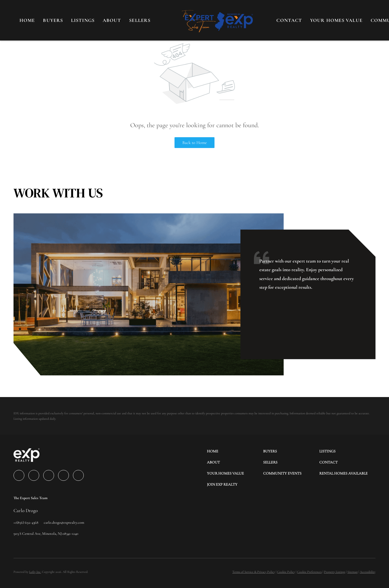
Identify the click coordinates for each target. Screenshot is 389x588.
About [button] (112, 20)
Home (27, 20)
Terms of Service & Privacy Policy (253, 572)
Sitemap (352, 572)
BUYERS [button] (53, 20)
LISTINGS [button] (83, 20)
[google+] (78, 475)
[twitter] (48, 475)
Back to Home (194, 142)
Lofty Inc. (35, 572)
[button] (235, 451)
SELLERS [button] (139, 20)
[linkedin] (33, 475)
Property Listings (334, 572)
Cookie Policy (286, 572)
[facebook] (19, 475)
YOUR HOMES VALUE (336, 20)
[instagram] (63, 475)
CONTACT (289, 20)
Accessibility (367, 572)
